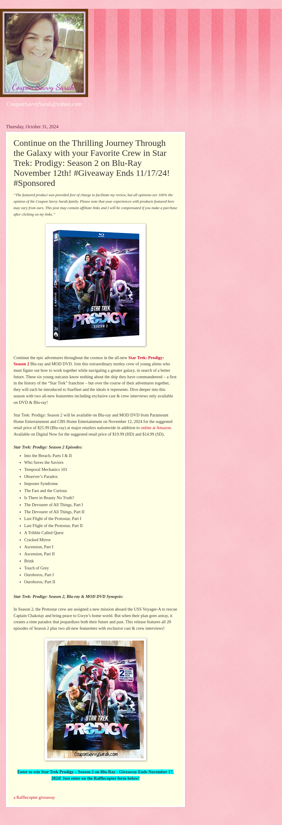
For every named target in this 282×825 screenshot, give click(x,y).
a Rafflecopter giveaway (34, 797)
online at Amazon (156, 427)
